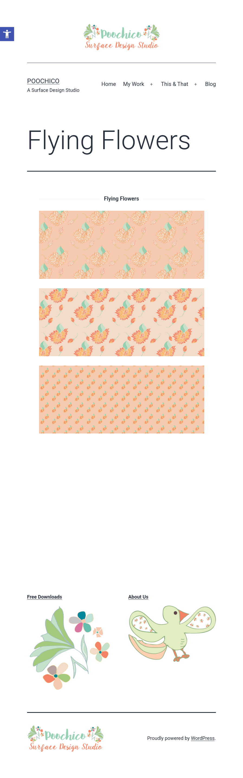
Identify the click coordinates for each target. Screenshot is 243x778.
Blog (210, 84)
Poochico (43, 81)
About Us (138, 597)
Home (108, 84)
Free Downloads (44, 597)
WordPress (203, 738)
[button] (7, 34)
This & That (174, 84)
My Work (133, 84)
